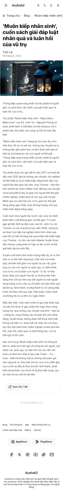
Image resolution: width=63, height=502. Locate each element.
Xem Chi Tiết (18, 387)
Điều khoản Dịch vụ (41, 424)
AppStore (19, 442)
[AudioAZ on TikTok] (43, 454)
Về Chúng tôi (16, 424)
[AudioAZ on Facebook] (11, 454)
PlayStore (43, 442)
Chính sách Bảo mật (12, 430)
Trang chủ (11, 15)
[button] (5, 5)
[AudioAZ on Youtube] (35, 454)
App (27, 424)
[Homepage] (18, 5)
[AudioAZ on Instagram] (27, 454)
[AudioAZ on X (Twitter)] (19, 454)
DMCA (28, 430)
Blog (27, 15)
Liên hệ (37, 430)
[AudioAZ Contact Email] (51, 454)
